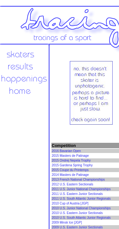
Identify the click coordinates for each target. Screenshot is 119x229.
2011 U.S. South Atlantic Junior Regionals (81, 198)
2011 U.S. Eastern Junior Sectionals (77, 194)
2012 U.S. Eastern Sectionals (72, 184)
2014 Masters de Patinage (70, 175)
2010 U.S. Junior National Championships (81, 208)
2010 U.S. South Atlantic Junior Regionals (81, 217)
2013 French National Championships (78, 179)
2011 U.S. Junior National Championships (81, 189)
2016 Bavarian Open (66, 151)
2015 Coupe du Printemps (70, 170)
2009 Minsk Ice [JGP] (67, 222)
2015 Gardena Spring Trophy (72, 165)
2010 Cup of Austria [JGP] (70, 203)
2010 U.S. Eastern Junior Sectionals (77, 213)
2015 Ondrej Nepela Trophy (71, 160)
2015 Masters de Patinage (70, 155)
